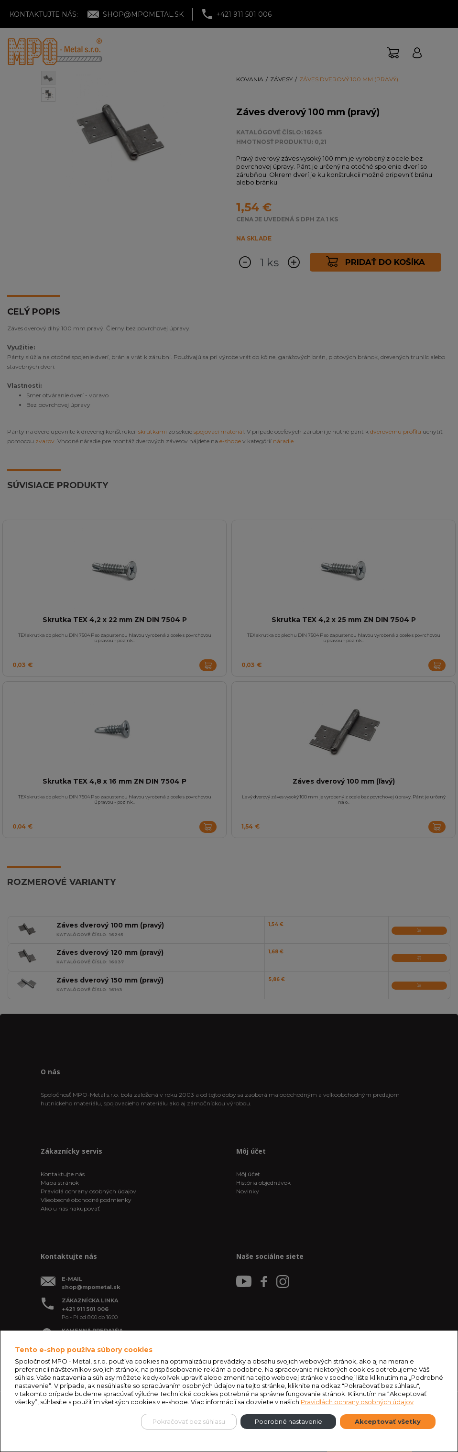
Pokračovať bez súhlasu (189, 1421)
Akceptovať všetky (388, 1421)
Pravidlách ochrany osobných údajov (357, 1402)
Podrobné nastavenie (288, 1421)
